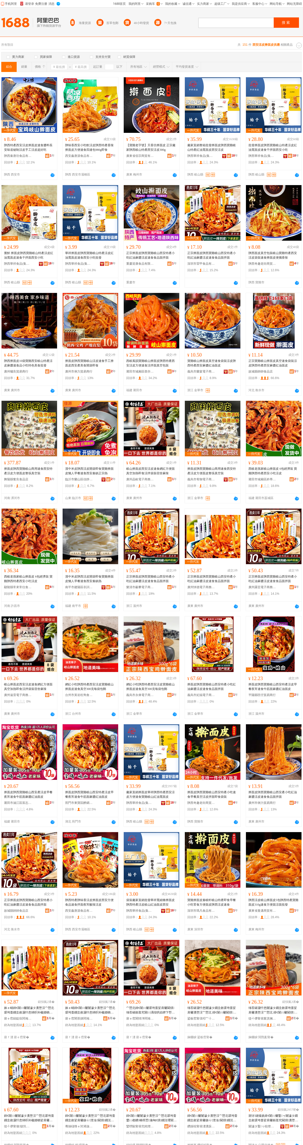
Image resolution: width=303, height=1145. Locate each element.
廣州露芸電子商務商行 (262, 587)
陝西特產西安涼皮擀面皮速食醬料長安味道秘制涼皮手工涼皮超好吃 (28, 147)
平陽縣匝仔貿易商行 (262, 695)
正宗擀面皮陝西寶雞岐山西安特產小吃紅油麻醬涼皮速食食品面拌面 (150, 255)
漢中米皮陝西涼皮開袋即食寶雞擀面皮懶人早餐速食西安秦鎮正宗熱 (89, 471)
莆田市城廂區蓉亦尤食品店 (140, 371)
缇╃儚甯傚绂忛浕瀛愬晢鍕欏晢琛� (18, 1126)
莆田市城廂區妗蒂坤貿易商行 (262, 479)
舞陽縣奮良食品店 (16, 479)
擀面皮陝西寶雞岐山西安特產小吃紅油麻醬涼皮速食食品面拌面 (211, 687)
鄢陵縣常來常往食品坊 (18, 587)
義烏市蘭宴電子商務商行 (201, 371)
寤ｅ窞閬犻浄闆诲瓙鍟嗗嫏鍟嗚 (140, 1018)
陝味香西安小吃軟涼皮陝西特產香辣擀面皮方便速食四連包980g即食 (89, 147)
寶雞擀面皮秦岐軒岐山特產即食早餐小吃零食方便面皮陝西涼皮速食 (211, 902)
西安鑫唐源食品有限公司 (79, 156)
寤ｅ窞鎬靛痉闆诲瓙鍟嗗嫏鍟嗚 (18, 1018)
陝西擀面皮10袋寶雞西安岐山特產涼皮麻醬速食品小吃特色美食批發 (28, 363)
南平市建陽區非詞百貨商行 (79, 587)
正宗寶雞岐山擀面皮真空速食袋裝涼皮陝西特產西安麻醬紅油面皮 (272, 363)
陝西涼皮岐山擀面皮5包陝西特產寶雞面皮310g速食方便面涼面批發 (273, 902)
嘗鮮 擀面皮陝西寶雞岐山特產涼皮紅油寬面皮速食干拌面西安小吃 (28, 255)
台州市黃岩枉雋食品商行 (79, 695)
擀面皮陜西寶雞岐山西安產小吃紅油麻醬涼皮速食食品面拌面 (272, 794)
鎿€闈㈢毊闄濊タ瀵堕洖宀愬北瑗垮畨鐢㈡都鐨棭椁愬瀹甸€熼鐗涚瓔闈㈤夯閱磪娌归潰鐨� (151, 1118)
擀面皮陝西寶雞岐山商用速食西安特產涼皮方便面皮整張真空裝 (28, 471)
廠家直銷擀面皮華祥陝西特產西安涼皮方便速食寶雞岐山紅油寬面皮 (150, 794)
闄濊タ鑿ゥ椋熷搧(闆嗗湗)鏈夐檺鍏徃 (262, 1126)
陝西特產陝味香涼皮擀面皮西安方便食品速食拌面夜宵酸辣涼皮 (89, 902)
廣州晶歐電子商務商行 (140, 479)
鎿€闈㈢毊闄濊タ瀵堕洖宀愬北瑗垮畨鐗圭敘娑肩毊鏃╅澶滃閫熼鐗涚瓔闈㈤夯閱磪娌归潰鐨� (90, 1118)
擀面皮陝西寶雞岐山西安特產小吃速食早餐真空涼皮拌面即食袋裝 (211, 794)
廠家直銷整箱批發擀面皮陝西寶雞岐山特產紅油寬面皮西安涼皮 (211, 147)
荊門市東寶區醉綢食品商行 (79, 803)
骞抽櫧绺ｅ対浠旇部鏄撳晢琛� (79, 1126)
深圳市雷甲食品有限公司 (201, 263)
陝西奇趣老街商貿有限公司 (262, 263)
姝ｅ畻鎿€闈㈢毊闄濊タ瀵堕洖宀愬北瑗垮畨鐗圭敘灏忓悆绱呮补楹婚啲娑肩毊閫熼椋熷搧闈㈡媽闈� (29, 1010)
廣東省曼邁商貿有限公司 (262, 910)
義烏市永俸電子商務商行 (140, 695)
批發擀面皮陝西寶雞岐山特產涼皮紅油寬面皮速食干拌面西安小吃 (272, 147)
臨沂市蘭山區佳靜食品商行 (79, 479)
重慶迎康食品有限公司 (140, 263)
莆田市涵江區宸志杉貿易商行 (18, 803)
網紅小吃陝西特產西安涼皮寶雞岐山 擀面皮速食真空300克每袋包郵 (89, 687)
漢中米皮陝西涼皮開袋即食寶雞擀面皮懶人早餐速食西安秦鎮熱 (89, 579)
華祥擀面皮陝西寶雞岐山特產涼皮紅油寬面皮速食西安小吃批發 (89, 255)
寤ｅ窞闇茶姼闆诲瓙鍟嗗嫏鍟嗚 (79, 1018)
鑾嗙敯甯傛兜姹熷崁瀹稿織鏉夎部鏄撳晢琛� (140, 1126)
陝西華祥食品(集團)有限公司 (201, 156)
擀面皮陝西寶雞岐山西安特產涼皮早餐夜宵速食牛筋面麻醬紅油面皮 (272, 687)
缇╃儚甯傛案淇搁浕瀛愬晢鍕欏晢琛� (262, 1018)
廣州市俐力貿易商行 (78, 371)
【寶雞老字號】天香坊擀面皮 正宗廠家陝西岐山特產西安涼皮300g (150, 147)
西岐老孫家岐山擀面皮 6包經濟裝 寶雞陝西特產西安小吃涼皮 (272, 471)
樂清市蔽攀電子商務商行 (140, 587)
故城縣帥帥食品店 (260, 371)
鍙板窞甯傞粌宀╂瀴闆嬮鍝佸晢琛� (201, 1018)
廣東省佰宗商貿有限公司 (140, 156)
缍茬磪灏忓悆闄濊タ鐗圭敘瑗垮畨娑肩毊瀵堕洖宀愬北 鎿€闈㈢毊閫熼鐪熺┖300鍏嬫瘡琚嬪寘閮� (211, 1010)
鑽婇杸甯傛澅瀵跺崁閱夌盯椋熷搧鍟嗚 (201, 1126)
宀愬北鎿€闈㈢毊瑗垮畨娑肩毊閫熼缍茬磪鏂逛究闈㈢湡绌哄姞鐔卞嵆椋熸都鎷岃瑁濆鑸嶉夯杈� (150, 1010)
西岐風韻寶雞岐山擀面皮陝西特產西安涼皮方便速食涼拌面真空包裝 (150, 363)
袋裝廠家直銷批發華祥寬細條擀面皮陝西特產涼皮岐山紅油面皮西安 (150, 902)
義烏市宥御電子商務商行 (201, 479)
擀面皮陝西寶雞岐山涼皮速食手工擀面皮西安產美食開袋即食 (89, 363)
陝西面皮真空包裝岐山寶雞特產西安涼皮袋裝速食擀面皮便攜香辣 (272, 255)
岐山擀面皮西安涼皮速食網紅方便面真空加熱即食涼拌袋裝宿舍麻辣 (150, 471)
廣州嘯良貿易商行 (16, 371)
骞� (51, 1018)
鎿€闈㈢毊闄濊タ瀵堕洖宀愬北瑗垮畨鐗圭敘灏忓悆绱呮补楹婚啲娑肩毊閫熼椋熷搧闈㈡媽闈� (29, 1118)
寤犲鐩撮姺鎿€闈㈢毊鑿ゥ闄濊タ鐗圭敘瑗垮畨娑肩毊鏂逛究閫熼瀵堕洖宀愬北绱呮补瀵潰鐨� (273, 1118)
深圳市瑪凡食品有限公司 (201, 910)
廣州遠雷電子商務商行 (18, 695)
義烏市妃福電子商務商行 (201, 695)
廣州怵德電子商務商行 (201, 587)
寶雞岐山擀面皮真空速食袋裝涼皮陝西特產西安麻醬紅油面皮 (211, 363)
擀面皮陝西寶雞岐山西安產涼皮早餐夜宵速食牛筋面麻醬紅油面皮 (28, 794)
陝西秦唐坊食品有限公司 (18, 156)
